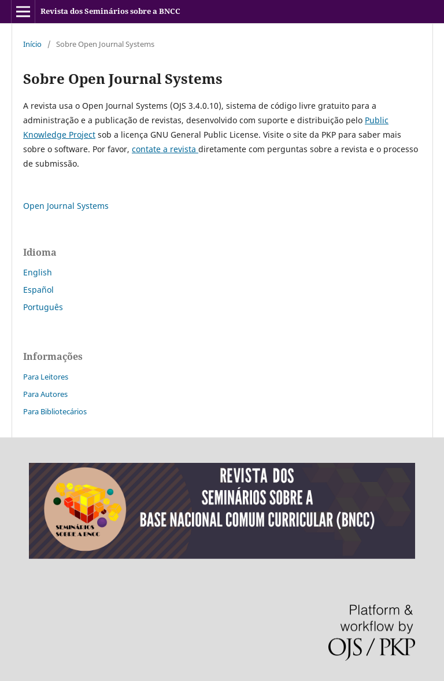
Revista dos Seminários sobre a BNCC (110, 11)
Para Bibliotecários (55, 411)
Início (32, 44)
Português (43, 306)
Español (38, 289)
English (37, 272)
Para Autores (45, 394)
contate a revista (165, 148)
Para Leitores (45, 376)
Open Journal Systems (66, 205)
